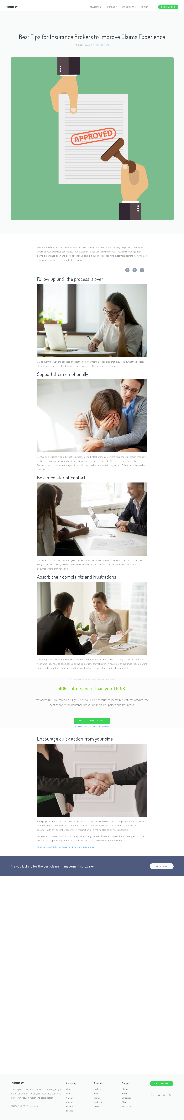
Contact (70, 1101)
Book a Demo (168, 6)
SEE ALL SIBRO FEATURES (92, 720)
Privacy (70, 1105)
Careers (70, 1096)
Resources (128, 5)
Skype (125, 1101)
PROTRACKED (35, 1103)
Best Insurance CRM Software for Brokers (92, 726)
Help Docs (127, 1105)
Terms (97, 1096)
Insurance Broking (101, 44)
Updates (98, 1101)
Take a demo (161, 866)
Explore (111, 5)
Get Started (162, 1081)
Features (95, 5)
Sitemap (70, 1110)
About (144, 5)
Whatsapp (127, 1096)
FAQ (96, 1091)
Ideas (97, 1105)
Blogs (69, 1086)
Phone (125, 1086)
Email (124, 1091)
